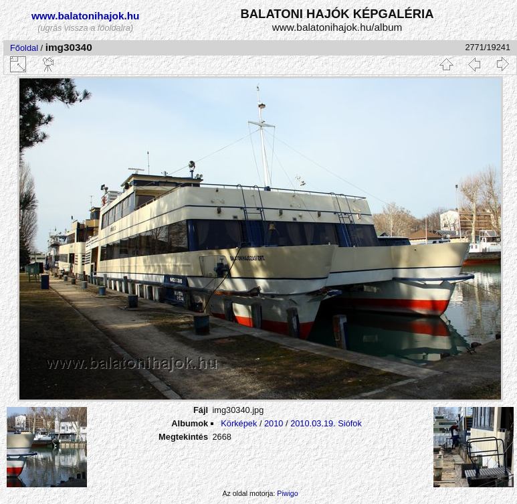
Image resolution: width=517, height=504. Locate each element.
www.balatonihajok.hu (85, 15)
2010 (273, 423)
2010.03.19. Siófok (326, 423)
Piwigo (287, 493)
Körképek (239, 423)
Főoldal (24, 48)
